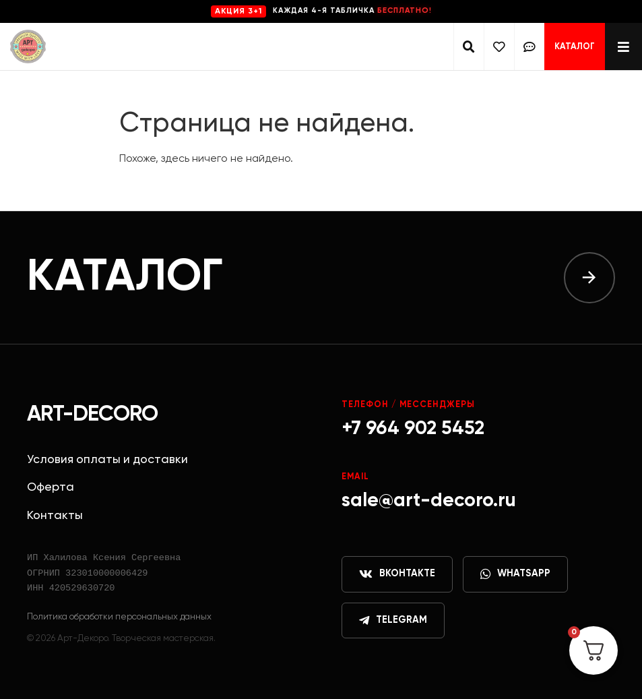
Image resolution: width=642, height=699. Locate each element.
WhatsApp (515, 574)
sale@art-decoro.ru (429, 500)
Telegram (393, 621)
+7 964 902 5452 (413, 428)
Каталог (574, 46)
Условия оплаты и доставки (107, 460)
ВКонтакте (397, 574)
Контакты (55, 516)
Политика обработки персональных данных (119, 616)
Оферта (50, 487)
